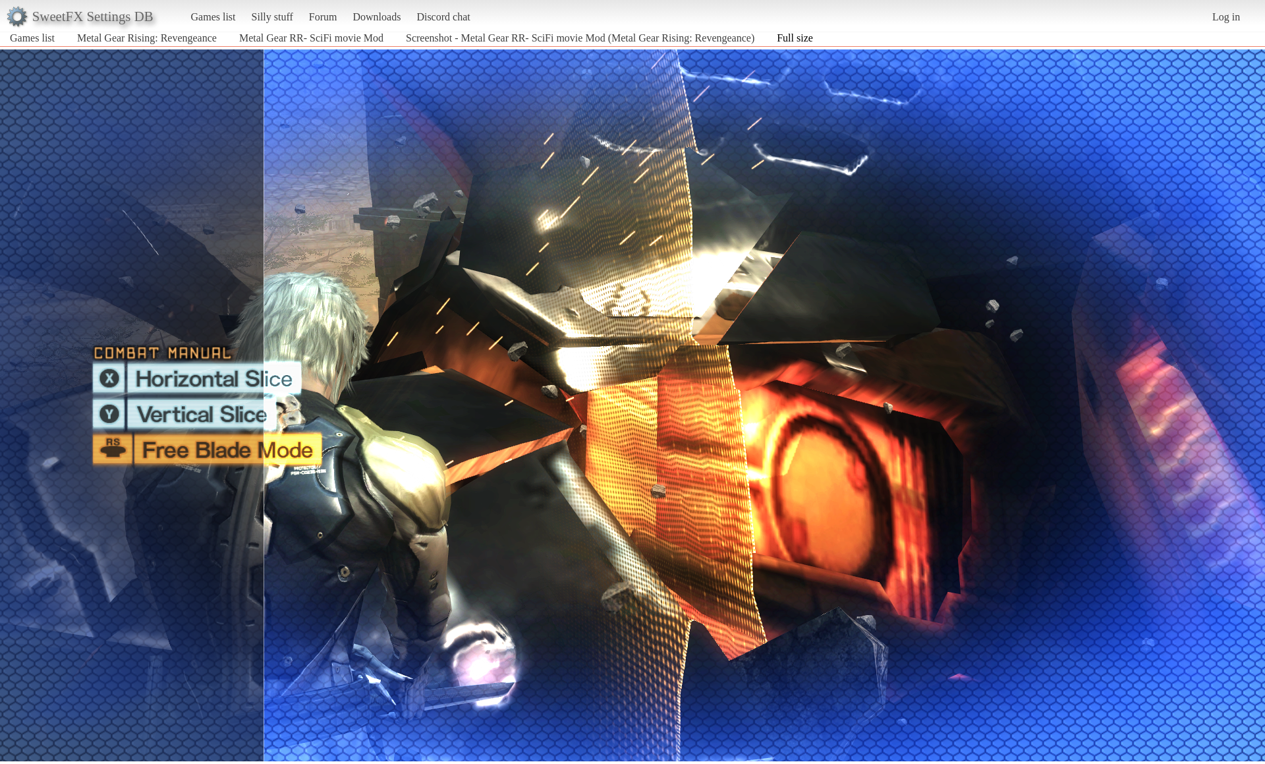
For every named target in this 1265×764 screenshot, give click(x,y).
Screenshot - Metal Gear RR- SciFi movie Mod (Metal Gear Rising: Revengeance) (580, 38)
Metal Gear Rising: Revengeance (147, 38)
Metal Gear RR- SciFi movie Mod (311, 38)
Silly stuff (272, 16)
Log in (1226, 16)
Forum (323, 16)
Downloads (376, 16)
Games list (213, 16)
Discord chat (443, 16)
